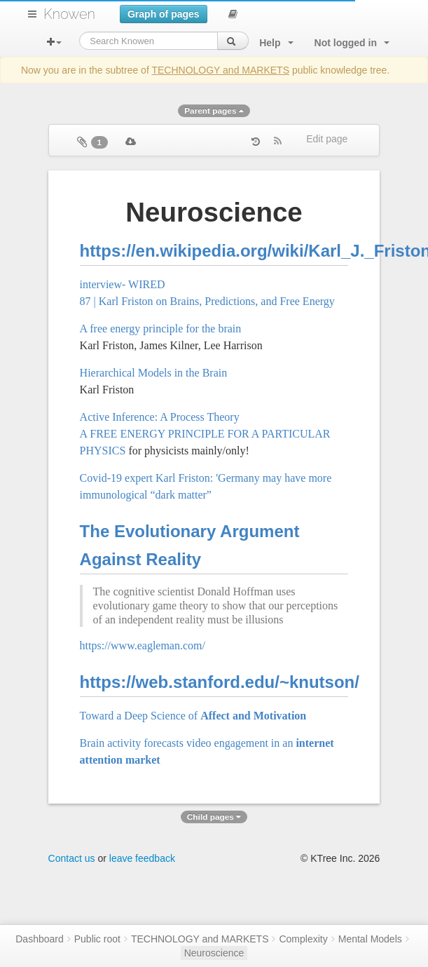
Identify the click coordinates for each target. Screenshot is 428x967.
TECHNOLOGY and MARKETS (220, 70)
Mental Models (370, 939)
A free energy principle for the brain (161, 328)
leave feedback (142, 858)
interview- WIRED (122, 284)
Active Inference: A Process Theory (160, 417)
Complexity (303, 939)
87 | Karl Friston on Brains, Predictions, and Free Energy (207, 301)
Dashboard (39, 939)
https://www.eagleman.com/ (142, 645)
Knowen (69, 14)
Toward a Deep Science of (193, 716)
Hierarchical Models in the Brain (154, 373)
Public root (97, 939)
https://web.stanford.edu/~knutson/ (219, 681)
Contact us (71, 858)
